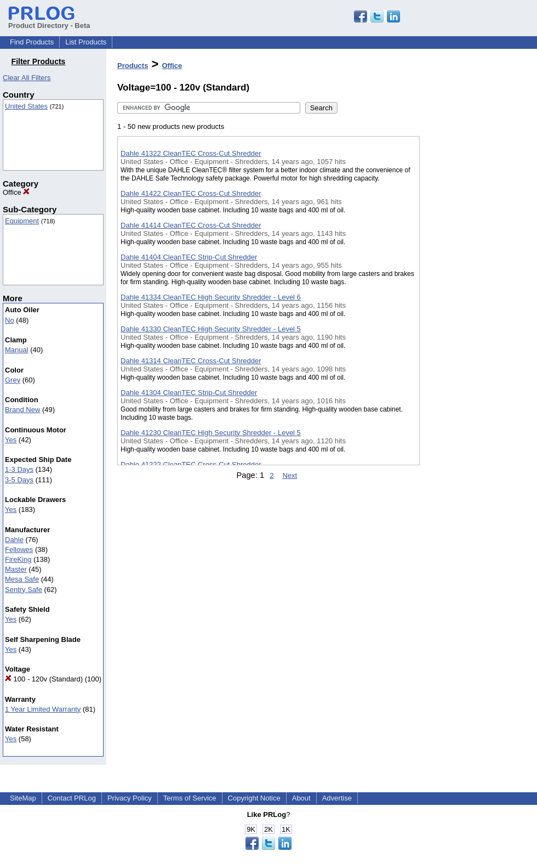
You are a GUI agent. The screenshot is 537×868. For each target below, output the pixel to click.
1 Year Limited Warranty (43, 709)
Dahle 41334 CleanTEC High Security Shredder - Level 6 (211, 297)
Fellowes (19, 549)
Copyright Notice (254, 798)
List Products (85, 42)
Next (289, 475)
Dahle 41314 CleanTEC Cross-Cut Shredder (191, 361)
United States (26, 106)
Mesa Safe (22, 579)
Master (16, 569)
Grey (12, 380)
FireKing (18, 559)
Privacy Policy (129, 798)
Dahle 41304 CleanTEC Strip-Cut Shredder (189, 392)
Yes (10, 440)
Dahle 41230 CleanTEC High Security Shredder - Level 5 (211, 433)
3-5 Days (19, 480)
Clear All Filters (26, 78)
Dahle (14, 540)
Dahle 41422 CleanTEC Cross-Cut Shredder (191, 193)
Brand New (22, 409)
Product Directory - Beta (49, 21)
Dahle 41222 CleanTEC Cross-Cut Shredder (191, 464)
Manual (16, 350)
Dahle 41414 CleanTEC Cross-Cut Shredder (191, 225)
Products (132, 65)
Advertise (337, 798)
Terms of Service (189, 798)
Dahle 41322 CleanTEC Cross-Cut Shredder (191, 153)
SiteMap (23, 798)
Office (16, 192)
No (9, 320)
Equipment (22, 221)
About (301, 798)
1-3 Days (19, 469)
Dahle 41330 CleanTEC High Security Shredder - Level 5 (211, 329)
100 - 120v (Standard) (44, 679)
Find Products (32, 42)
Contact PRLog (72, 798)
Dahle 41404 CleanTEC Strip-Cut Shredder (189, 257)
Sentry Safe (23, 589)
